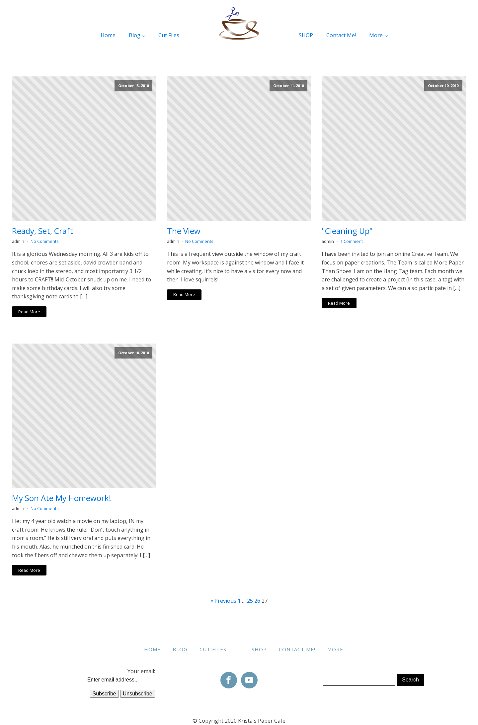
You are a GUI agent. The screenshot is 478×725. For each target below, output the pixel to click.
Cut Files (168, 35)
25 (250, 600)
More (376, 35)
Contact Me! (341, 35)
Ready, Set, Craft (42, 231)
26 (257, 600)
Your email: (141, 671)
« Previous (223, 600)
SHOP (306, 35)
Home (108, 35)
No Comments (45, 241)
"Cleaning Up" (347, 231)
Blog (134, 35)
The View (183, 231)
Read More (29, 312)
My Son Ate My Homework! (61, 498)
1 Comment (351, 241)
